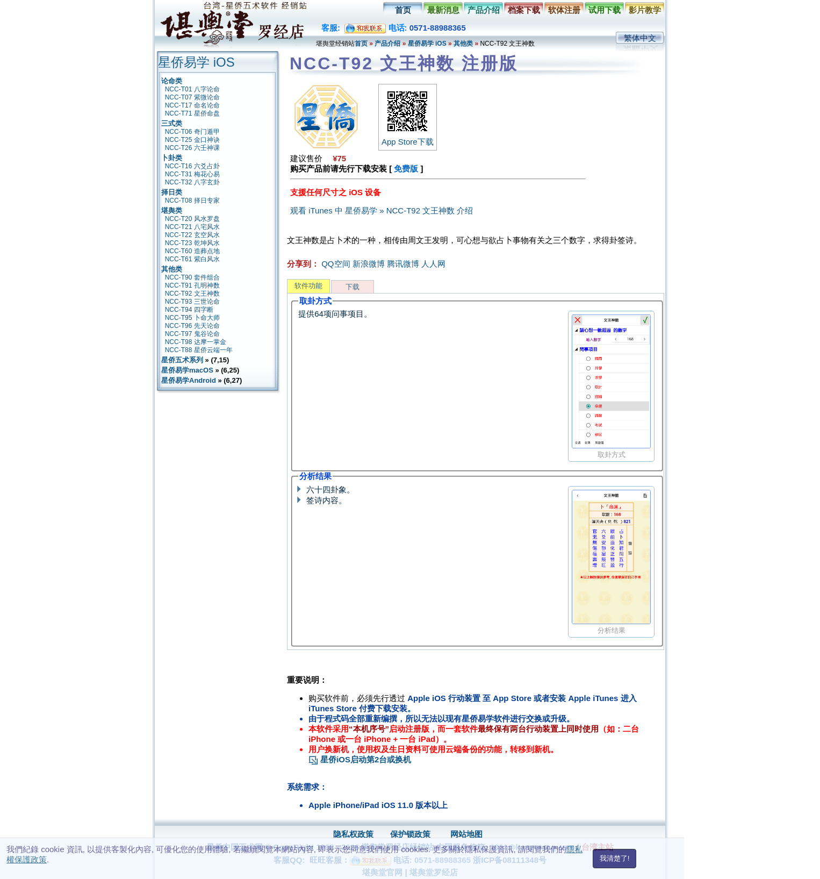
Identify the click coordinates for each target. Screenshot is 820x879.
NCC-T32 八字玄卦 (192, 182)
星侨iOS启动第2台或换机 (359, 759)
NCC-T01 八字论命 (192, 89)
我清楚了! (615, 858)
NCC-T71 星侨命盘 (192, 113)
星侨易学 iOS (427, 43)
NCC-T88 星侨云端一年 (199, 350)
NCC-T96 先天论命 (192, 326)
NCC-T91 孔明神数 (192, 285)
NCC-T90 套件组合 (192, 277)
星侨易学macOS (187, 370)
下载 (352, 287)
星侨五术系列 (182, 360)
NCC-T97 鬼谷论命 (192, 334)
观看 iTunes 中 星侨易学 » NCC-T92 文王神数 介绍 (381, 210)
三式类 (171, 123)
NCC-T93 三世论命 (192, 301)
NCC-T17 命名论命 (192, 105)
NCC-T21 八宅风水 (192, 227)
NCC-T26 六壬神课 (192, 148)
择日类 (171, 192)
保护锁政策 (410, 834)
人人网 (433, 263)
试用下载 (604, 10)
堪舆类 (171, 210)
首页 (403, 10)
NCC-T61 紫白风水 (192, 259)
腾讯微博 (403, 263)
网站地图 (466, 834)
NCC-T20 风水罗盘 (192, 219)
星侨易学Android (188, 380)
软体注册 (564, 10)
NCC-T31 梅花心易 (192, 174)
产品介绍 (483, 10)
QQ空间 (335, 263)
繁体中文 (640, 37)
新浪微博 (369, 263)
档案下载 (524, 10)
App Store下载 (408, 137)
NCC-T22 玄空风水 (192, 235)
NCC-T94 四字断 (189, 309)
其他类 (463, 43)
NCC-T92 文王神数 (192, 293)
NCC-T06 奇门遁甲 (192, 131)
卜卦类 (171, 158)
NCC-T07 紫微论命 (192, 97)
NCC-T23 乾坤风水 (192, 243)
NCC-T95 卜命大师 (192, 317)
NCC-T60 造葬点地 (192, 251)
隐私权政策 (353, 834)
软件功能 (308, 286)
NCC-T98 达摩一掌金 (195, 342)
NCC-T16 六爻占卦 (192, 166)
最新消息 (443, 10)
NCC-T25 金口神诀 (192, 140)
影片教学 (645, 10)
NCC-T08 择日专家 (192, 200)
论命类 (171, 81)
